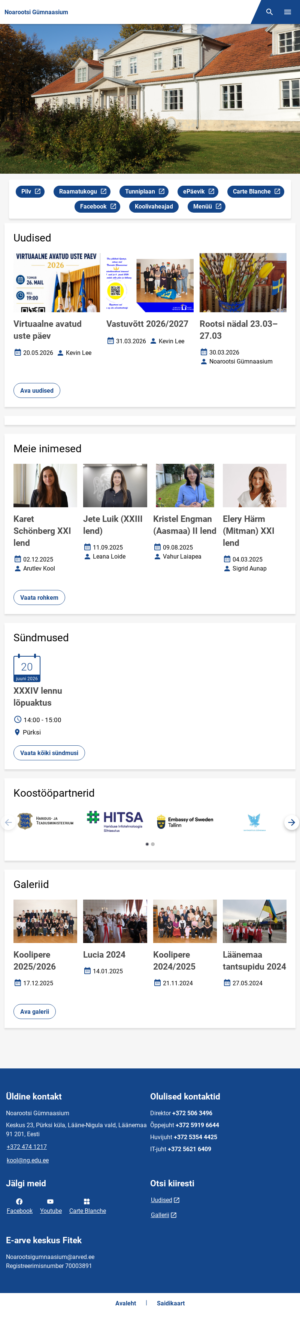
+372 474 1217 (27, 1146)
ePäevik (200, 193)
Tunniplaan (147, 193)
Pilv (33, 193)
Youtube (51, 1205)
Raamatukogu (84, 193)
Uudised (161, 1200)
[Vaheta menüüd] (287, 11)
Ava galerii (34, 1011)
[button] (291, 822)
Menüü (209, 208)
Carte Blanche (258, 193)
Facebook (100, 208)
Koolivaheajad (154, 206)
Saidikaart (171, 1303)
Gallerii (160, 1215)
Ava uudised (37, 390)
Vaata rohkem (39, 597)
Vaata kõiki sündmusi (49, 753)
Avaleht (125, 1303)
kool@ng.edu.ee (28, 1160)
